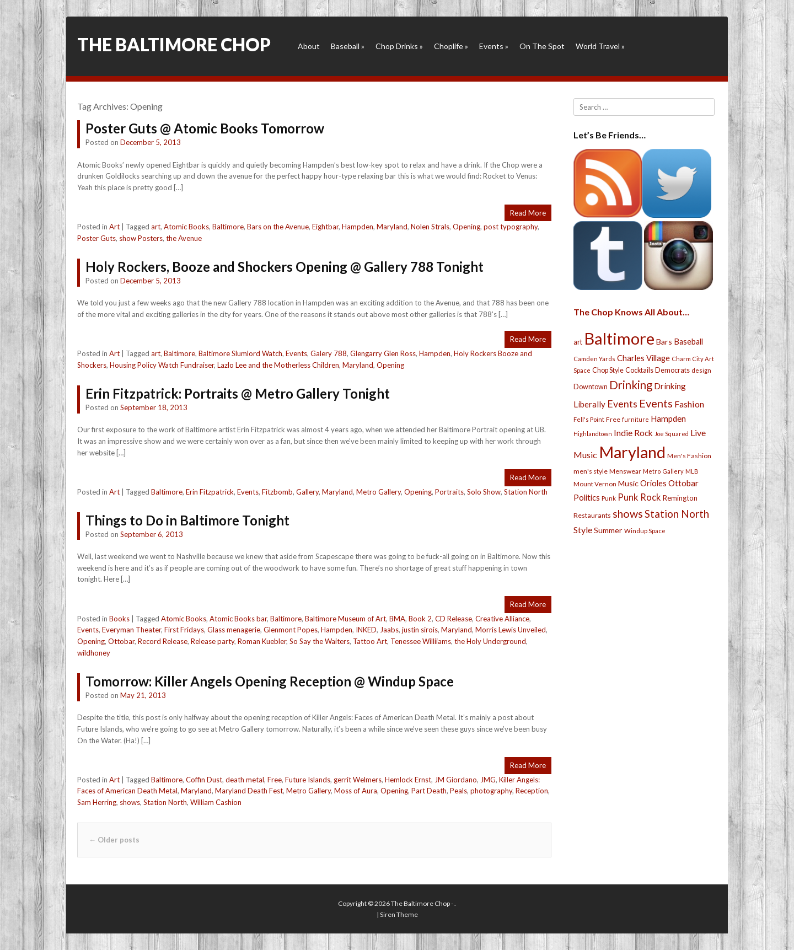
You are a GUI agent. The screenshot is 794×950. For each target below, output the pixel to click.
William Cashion (216, 802)
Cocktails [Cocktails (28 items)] (639, 370)
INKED (366, 629)
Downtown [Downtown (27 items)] (590, 387)
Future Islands (307, 779)
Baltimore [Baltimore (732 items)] (619, 338)
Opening (466, 226)
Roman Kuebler (262, 641)
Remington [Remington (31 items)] (680, 497)
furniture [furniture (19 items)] (635, 419)
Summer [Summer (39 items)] (608, 530)
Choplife (451, 46)
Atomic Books (186, 226)
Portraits (449, 491)
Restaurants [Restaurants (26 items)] (592, 515)
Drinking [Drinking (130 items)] (630, 384)
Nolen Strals (430, 226)
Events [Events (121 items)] (656, 403)
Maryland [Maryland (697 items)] (632, 451)
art (155, 226)
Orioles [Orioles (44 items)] (653, 483)
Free (274, 779)
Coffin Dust (204, 779)
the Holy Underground (490, 641)
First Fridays (184, 629)
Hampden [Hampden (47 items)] (668, 418)
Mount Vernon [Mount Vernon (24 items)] (594, 484)
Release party (212, 641)
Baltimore (228, 226)
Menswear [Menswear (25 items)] (625, 471)
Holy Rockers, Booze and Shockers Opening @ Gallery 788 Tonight (284, 267)
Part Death (429, 790)
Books (119, 618)
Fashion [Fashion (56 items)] (689, 404)
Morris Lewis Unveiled (510, 629)
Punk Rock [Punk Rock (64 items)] (639, 497)
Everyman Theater (131, 629)
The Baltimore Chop (174, 44)
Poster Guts (96, 238)
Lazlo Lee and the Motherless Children (278, 365)
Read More (528, 212)
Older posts (114, 839)
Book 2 (420, 618)
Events (493, 46)
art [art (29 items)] (577, 341)
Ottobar (121, 641)
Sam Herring (96, 802)
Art (114, 226)
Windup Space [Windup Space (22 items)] (645, 530)
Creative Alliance (502, 618)
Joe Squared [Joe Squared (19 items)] (671, 433)
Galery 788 (328, 353)
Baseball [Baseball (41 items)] (688, 341)
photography (491, 790)
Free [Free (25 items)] (613, 419)
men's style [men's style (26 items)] (590, 471)
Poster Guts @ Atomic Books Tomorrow (204, 128)
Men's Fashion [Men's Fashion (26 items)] (689, 456)
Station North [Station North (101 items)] (677, 513)
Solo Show (484, 491)
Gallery (307, 491)
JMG (488, 779)
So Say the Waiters (319, 641)
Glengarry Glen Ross (383, 353)
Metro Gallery (378, 491)
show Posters (141, 238)
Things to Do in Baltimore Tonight (187, 520)
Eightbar (325, 226)
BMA (397, 618)
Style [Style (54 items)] (582, 529)
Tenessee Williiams (420, 641)
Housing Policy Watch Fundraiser (162, 365)
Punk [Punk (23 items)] (609, 498)
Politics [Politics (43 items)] (586, 497)
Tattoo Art (370, 641)
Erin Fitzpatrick (210, 491)
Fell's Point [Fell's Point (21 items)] (588, 419)
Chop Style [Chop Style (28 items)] (608, 370)
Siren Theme (399, 914)
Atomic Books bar (238, 618)
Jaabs (389, 629)
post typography (511, 226)
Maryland (392, 226)
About (309, 46)
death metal (245, 779)
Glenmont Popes (291, 629)
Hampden (357, 226)
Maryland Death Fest (249, 790)
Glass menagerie (233, 629)
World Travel (600, 46)
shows (130, 802)
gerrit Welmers (358, 779)
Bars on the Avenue (278, 226)
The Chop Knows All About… (631, 312)
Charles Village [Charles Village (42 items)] (643, 358)
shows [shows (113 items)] (628, 513)
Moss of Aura (355, 790)
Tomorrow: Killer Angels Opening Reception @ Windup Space (269, 681)
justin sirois (420, 629)
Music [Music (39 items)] (628, 483)
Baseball (347, 46)
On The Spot (542, 46)
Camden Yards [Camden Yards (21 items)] (594, 358)
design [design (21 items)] (701, 370)
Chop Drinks (399, 46)
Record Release (162, 641)
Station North (526, 491)
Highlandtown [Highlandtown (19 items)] (592, 433)
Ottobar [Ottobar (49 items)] (683, 483)
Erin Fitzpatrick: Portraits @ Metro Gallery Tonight (237, 393)
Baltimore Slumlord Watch (240, 353)
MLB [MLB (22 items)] (692, 471)
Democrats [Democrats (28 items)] (672, 370)
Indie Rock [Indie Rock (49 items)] (633, 433)
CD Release (453, 618)
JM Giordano (455, 779)
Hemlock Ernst (408, 779)
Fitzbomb (277, 491)
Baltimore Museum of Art (345, 618)
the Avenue (184, 238)
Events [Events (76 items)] (622, 404)
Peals (458, 790)
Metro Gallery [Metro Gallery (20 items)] (663, 471)
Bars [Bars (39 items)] (664, 341)
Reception (532, 790)
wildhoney (93, 652)
